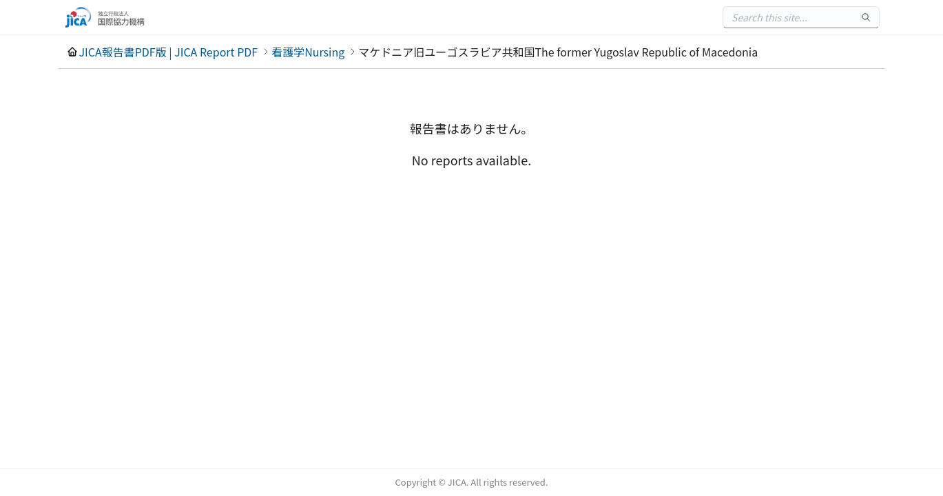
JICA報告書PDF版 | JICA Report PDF (168, 51)
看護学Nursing (307, 51)
